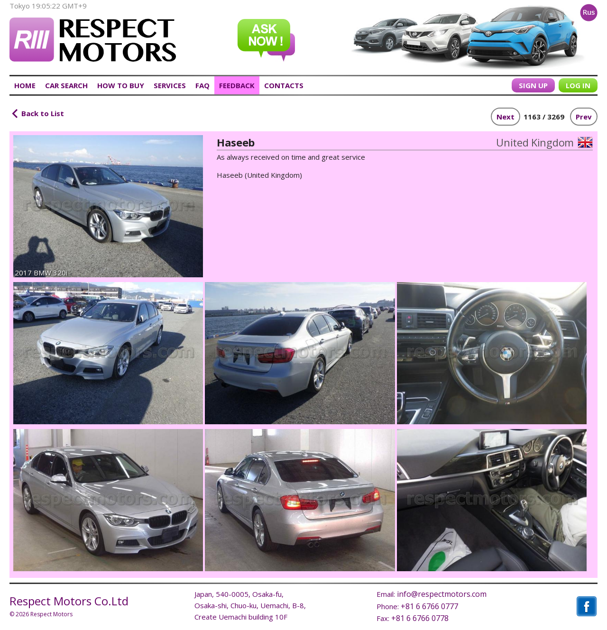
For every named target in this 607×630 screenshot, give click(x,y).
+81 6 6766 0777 (429, 606)
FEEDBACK (237, 85)
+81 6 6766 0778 (420, 618)
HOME (25, 85)
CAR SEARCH (66, 85)
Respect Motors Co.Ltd (69, 601)
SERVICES (170, 85)
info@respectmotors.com (442, 594)
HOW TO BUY (120, 85)
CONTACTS (284, 85)
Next (506, 116)
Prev (584, 116)
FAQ (202, 85)
